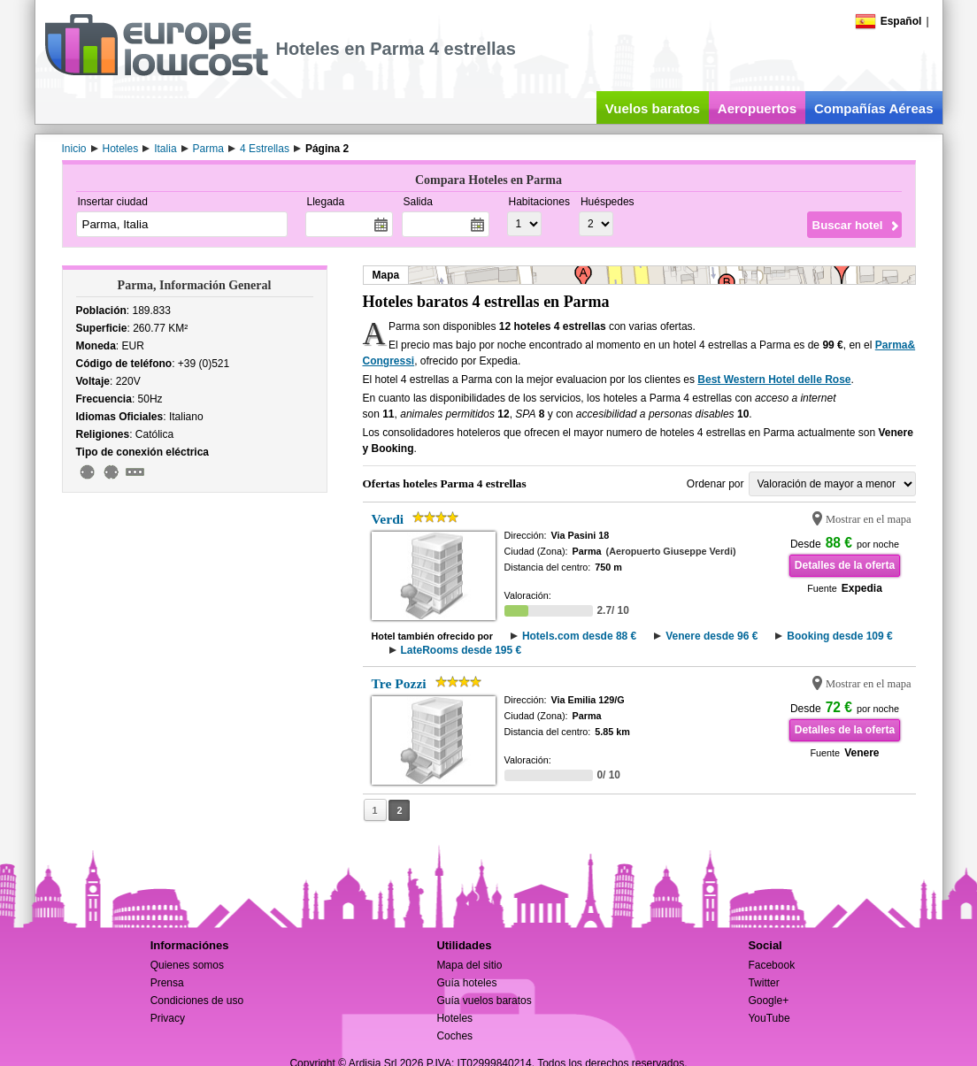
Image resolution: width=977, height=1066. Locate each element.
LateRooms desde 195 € (461, 650)
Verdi (388, 518)
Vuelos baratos (652, 108)
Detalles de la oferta (845, 565)
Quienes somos (187, 965)
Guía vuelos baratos (483, 1000)
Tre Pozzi (399, 683)
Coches (454, 1036)
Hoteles (454, 1018)
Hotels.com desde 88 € (579, 636)
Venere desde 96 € (711, 636)
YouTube (768, 1018)
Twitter (763, 983)
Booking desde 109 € (839, 636)
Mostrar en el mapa (869, 519)
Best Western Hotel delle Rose (773, 379)
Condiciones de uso (196, 1000)
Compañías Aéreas (874, 108)
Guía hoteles (466, 983)
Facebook (771, 965)
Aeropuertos (757, 108)
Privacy (167, 1018)
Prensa (167, 983)
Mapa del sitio (469, 965)
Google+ (768, 1000)
